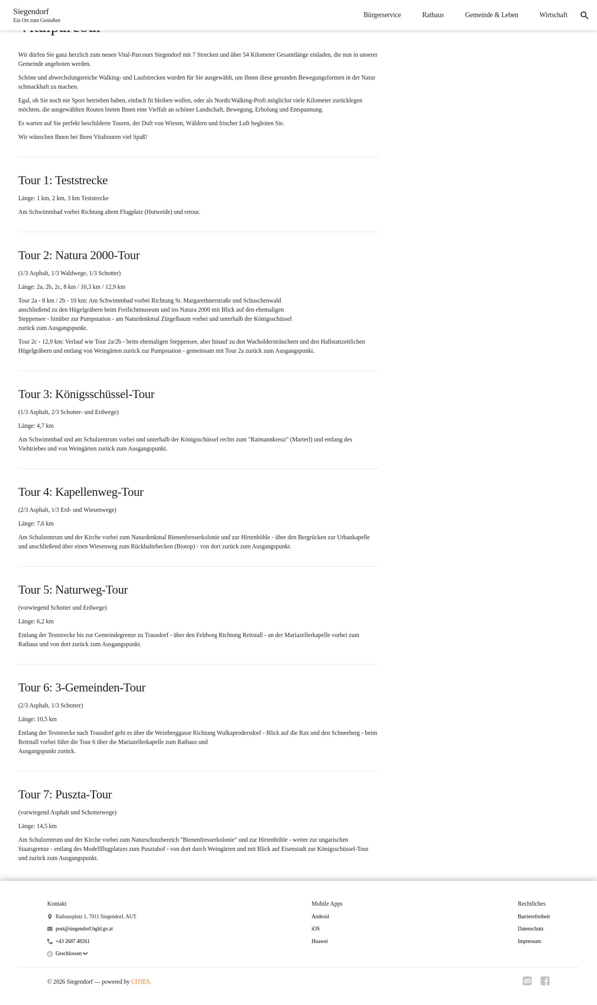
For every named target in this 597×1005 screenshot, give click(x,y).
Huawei (319, 941)
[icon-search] (584, 15)
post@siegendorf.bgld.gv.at (84, 929)
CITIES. (141, 981)
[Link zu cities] (527, 983)
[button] (72, 954)
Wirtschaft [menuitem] (553, 15)
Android (320, 916)
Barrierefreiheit (534, 916)
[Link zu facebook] (545, 983)
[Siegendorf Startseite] (35, 15)
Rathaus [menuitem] (432, 15)
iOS (315, 929)
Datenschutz (531, 929)
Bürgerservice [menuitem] (381, 15)
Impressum (529, 941)
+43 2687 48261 (73, 941)
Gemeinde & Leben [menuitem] (490, 15)
